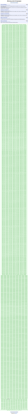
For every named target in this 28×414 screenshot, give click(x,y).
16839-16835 (14, 153)
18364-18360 (24, 126)
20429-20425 (24, 89)
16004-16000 (10, 168)
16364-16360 (3, 162)
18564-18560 (6, 123)
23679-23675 (3, 32)
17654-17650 (6, 139)
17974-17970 (3, 133)
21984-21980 (14, 62)
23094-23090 (21, 42)
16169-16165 (17, 165)
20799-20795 (10, 83)
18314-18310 (10, 127)
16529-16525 (10, 159)
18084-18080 (24, 131)
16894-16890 (24, 152)
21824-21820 (3, 65)
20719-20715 (17, 84)
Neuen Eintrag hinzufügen (14, 2)
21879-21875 (14, 64)
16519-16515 (17, 159)
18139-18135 (10, 130)
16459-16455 (10, 160)
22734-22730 (3, 49)
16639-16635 (6, 157)
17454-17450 (24, 142)
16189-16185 (3, 165)
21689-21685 (24, 67)
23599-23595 (10, 33)
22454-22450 (3, 54)
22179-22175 (24, 58)
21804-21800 (17, 65)
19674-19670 (14, 103)
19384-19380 (21, 108)
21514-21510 (24, 70)
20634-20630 (3, 86)
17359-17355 (17, 144)
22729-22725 (6, 49)
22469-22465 (17, 53)
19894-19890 (6, 99)
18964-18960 (21, 115)
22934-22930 (10, 45)
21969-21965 (24, 62)
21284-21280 (14, 74)
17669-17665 (21, 138)
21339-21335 (24, 73)
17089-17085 (10, 149)
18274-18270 (14, 128)
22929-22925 (14, 45)
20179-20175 (3, 94)
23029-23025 (17, 43)
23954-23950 (6, 27)
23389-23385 (10, 37)
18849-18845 (3, 118)
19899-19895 (3, 99)
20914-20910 (3, 81)
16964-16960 (24, 151)
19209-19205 (21, 111)
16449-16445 (17, 160)
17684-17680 (10, 138)
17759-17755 (6, 137)
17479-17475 (6, 142)
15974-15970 (6, 169)
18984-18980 (6, 115)
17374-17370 (6, 144)
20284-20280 (3, 92)
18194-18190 (21, 129)
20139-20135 (6, 95)
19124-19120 (6, 113)
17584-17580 (6, 140)
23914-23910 (10, 28)
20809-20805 (3, 83)
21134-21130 (21, 77)
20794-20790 (14, 83)
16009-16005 (6, 168)
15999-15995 (14, 168)
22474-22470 (14, 53)
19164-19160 (3, 112)
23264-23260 (24, 39)
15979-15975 (3, 169)
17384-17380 (24, 143)
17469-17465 (14, 142)
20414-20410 (10, 90)
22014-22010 (17, 61)
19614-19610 (6, 104)
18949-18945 (6, 116)
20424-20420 (3, 90)
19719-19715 (6, 102)
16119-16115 (3, 166)
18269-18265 (17, 128)
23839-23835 (14, 29)
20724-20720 (14, 84)
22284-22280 (24, 56)
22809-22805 (24, 47)
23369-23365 (24, 37)
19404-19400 (6, 108)
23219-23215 (6, 40)
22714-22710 (17, 49)
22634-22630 (24, 50)
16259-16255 (3, 164)
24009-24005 (17, 26)
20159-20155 (17, 94)
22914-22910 (24, 45)
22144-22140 (24, 59)
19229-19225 (6, 111)
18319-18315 (6, 127)
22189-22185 (17, 58)
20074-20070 (3, 96)
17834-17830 (3, 136)
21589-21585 (21, 69)
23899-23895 (21, 28)
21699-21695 (17, 67)
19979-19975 (21, 97)
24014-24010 (14, 26)
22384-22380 (3, 55)
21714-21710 (6, 67)
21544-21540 (3, 70)
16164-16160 (21, 165)
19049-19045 (10, 114)
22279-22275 (3, 57)
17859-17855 (10, 135)
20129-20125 (14, 95)
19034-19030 (21, 114)
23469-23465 (3, 36)
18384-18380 (10, 126)
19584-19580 (3, 105)
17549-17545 (6, 141)
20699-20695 (6, 85)
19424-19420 (17, 107)
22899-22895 (10, 46)
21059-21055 (24, 78)
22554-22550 (6, 52)
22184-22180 (21, 58)
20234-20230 (14, 93)
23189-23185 (3, 41)
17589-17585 (3, 140)
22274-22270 (6, 57)
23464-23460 (6, 36)
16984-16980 (10, 151)
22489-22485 (3, 53)
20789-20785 (17, 83)
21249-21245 (14, 75)
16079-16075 (6, 167)
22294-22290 (17, 56)
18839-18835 (10, 118)
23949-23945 (10, 27)
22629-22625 (3, 51)
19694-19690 (24, 102)
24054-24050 (10, 25)
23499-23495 (6, 35)
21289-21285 (10, 74)
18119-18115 (24, 130)
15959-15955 (17, 169)
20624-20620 (10, 86)
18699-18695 (10, 120)
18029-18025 (14, 132)
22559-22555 (3, 52)
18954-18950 (3, 116)
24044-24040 (17, 25)
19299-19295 (6, 110)
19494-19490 (17, 106)
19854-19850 (10, 100)
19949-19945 (17, 98)
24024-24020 (6, 26)
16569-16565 (6, 158)
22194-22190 (14, 58)
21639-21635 (10, 68)
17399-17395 (14, 143)
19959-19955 (10, 98)
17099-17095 (3, 149)
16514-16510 (21, 159)
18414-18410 (14, 125)
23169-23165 (17, 41)
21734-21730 (17, 66)
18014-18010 (24, 132)
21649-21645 (3, 68)
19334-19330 (6, 109)
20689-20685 (14, 85)
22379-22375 (6, 55)
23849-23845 (6, 29)
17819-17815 (14, 136)
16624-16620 (17, 157)
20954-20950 (24, 80)
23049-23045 (3, 43)
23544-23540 (24, 34)
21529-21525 (14, 70)
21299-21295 (3, 74)
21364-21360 (6, 73)
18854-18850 (24, 117)
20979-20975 (6, 80)
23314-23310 (14, 38)
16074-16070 (10, 167)
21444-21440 (24, 71)
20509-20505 (17, 88)
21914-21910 (14, 63)
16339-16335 (21, 162)
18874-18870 (10, 117)
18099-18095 (14, 131)
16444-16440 (21, 160)
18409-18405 (17, 125)
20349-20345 (6, 91)
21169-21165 (21, 76)
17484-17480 (3, 142)
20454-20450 (6, 89)
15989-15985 (21, 168)
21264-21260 (3, 75)
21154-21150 (6, 77)
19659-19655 (24, 103)
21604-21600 (10, 69)
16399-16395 (3, 161)
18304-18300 (17, 127)
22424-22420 (24, 54)
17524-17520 (24, 141)
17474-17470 (10, 142)
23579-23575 (24, 33)
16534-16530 (6, 159)
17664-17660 (24, 138)
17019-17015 (10, 150)
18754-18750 (21, 119)
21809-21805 (14, 65)
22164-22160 (10, 59)
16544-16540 (24, 158)
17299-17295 (10, 145)
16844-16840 (10, 153)
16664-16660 (14, 156)
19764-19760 (24, 101)
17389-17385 (21, 143)
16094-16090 (21, 166)
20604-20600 (24, 86)
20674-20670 (24, 85)
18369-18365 (21, 126)
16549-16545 (21, 158)
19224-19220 (10, 111)
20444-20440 (14, 89)
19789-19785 (6, 101)
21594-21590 (17, 69)
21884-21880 (10, 64)
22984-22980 (24, 44)
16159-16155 (24, 165)
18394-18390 (3, 126)
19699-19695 (21, 102)
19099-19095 (24, 113)
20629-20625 (6, 86)
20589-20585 (10, 87)
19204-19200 (24, 111)
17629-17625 (24, 139)
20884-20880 (24, 81)
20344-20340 (10, 91)
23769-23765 (14, 30)
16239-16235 (17, 164)
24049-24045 (14, 25)
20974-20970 (10, 80)
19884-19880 (14, 99)
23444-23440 (21, 36)
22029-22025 (6, 61)
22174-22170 (3, 59)
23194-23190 (24, 40)
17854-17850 (14, 135)
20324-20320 (24, 91)
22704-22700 (24, 49)
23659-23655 (17, 32)
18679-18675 (24, 120)
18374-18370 (17, 126)
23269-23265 (21, 39)
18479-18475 (17, 124)
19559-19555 (21, 105)
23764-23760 (17, 30)
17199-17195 (6, 147)
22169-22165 (6, 59)
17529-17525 (21, 141)
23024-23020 (21, 43)
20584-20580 (14, 87)
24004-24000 (21, 26)
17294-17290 (14, 145)
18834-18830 (14, 118)
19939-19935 (24, 98)
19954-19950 (14, 98)
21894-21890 (3, 64)
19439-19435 (6, 107)
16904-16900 (17, 152)
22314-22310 (3, 56)
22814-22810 (21, 47)
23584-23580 (21, 33)
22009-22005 (21, 61)
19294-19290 (10, 110)
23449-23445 (17, 36)
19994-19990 (10, 97)
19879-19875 (17, 99)
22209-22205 (3, 58)
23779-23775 (6, 30)
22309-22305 (6, 56)
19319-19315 (17, 109)
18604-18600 (3, 122)
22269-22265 (10, 57)
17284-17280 (21, 145)
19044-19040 (14, 114)
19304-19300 (3, 110)
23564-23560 (10, 34)
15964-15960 (14, 169)
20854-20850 (21, 82)
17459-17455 (21, 142)
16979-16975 (14, 151)
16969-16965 (21, 151)
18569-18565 (3, 123)
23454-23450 (14, 36)
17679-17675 (14, 138)
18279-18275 (10, 128)
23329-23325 (3, 38)
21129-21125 (24, 77)
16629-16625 (14, 157)
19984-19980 (17, 97)
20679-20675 (21, 85)
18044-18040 (3, 132)
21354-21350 (14, 73)
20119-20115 (21, 95)
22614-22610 (14, 51)
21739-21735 (14, 66)
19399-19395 (10, 108)
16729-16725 (17, 155)
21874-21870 (17, 64)
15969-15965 (10, 169)
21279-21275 (17, 74)
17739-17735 (21, 137)
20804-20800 (6, 83)
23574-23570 (3, 34)
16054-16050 (24, 167)
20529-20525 (3, 88)
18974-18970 (14, 115)
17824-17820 (10, 136)
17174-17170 (24, 147)
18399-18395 (24, 125)
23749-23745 (3, 31)
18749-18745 (24, 119)
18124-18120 (21, 130)
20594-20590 (6, 87)
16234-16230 (21, 164)
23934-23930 (21, 27)
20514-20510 (14, 88)
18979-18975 (10, 115)
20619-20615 (14, 86)
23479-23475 (21, 35)
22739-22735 (24, 48)
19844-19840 (17, 100)
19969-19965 (3, 98)
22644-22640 (17, 50)
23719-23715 (24, 31)
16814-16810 (6, 154)
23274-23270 (17, 39)
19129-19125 (3, 113)
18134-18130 (14, 130)
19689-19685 (3, 103)
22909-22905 (3, 46)
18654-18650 (17, 121)
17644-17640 (14, 139)
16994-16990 (3, 151)
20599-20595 (3, 87)
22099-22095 (6, 60)
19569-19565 (14, 105)
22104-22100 (3, 60)
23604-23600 (6, 33)
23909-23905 (14, 28)
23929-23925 (24, 27)
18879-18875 (6, 117)
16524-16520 (14, 159)
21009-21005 (10, 79)
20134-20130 (10, 95)
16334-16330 (24, 162)
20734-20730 (6, 84)
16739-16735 (10, 155)
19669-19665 (17, 103)
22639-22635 (21, 50)
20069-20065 (6, 96)
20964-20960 (17, 80)
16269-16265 (21, 163)
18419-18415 (10, 125)
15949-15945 (24, 169)
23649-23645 (24, 32)
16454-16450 (14, 160)
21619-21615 (24, 68)
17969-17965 (6, 133)
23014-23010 (3, 44)
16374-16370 (21, 161)
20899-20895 (14, 81)
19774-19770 (17, 101)
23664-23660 (14, 32)
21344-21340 (21, 73)
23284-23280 (10, 39)
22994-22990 (17, 44)
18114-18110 (3, 131)
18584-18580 (17, 122)
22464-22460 (21, 53)
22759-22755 (10, 48)
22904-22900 (6, 46)
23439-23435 (24, 36)
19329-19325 (10, 109)
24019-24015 (10, 26)
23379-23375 (17, 37)
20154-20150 (21, 94)
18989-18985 (3, 115)
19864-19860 (3, 100)
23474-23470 (24, 35)
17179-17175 (21, 147)
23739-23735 (10, 31)
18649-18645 (21, 121)
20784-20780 (21, 83)
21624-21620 (21, 68)
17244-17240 (24, 146)
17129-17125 (6, 148)
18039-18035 (6, 132)
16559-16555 (14, 158)
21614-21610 (3, 69)
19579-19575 (6, 105)
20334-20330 (17, 91)
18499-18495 (3, 124)
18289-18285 (3, 128)
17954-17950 (17, 133)
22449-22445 (6, 54)
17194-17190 (10, 147)
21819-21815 (6, 65)
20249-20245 (3, 93)
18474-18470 (21, 124)
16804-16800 (14, 154)
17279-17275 (24, 145)
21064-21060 (21, 78)
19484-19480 (24, 106)
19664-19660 (21, 103)
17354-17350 (21, 144)
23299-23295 (24, 38)
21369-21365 (3, 73)
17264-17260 (10, 146)
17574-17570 (14, 140)
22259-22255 (17, 57)
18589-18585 (14, 122)
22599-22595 (24, 51)
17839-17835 (24, 135)
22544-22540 (14, 52)
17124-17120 (10, 148)
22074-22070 (24, 60)
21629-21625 (17, 68)
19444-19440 (3, 107)
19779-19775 (14, 101)
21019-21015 (3, 79)
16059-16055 (21, 167)
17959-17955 (14, 133)
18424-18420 (6, 125)
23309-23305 (17, 38)
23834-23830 (17, 29)
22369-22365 (14, 55)
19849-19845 (14, 100)
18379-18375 (14, 126)
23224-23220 (3, 40)
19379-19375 (24, 108)
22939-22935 (6, 45)
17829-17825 (6, 136)
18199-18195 (17, 129)
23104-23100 (14, 42)
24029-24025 (3, 26)
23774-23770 (10, 30)
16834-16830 (17, 153)
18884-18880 (3, 117)
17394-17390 (17, 143)
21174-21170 (17, 76)
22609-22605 (17, 51)
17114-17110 (17, 148)
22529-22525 (24, 52)
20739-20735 (3, 84)
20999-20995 (17, 79)
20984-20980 (3, 80)
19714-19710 (10, 102)
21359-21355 (10, 73)
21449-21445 (21, 71)
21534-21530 (10, 70)
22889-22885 (17, 46)
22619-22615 (10, 51)
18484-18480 (14, 124)
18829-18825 (17, 118)
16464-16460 (6, 160)
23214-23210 (10, 40)
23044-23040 (6, 43)
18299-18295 (21, 127)
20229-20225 (17, 93)
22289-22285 (21, 56)
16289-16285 (6, 163)
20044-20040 (24, 96)
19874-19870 (21, 99)
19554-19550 (24, 105)
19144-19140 (17, 112)
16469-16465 (3, 160)
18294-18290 (24, 127)
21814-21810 (10, 65)
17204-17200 (3, 147)
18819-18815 (24, 118)
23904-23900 (17, 28)
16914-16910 (10, 152)
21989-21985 (10, 62)
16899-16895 (21, 152)
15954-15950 (21, 169)
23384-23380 (14, 37)
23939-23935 (17, 27)
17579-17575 (10, 140)
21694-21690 (21, 67)
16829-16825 (21, 153)
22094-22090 (10, 60)
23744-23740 (6, 31)
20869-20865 (10, 82)
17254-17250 (17, 146)
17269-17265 (6, 146)
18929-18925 (21, 116)
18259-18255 (24, 128)
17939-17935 (3, 134)
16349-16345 (14, 162)
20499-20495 (24, 88)
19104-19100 (21, 113)
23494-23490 (10, 35)
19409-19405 (3, 108)
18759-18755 (17, 119)
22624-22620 (6, 51)
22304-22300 (10, 56)
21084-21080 (6, 78)
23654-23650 (21, 32)
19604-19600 (14, 104)
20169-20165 (10, 94)
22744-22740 (21, 48)
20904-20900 (10, 81)
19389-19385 (17, 108)
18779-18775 (3, 119)
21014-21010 (6, 79)
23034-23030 (14, 43)
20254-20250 (24, 92)
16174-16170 (14, 165)
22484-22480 (6, 53)
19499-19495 (14, 106)
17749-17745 (14, 137)
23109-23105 (10, 42)
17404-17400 (10, 143)
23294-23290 (3, 39)
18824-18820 (21, 118)
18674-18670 (3, 121)
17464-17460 (17, 142)
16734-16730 (14, 155)
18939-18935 (14, 116)
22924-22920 (17, 45)
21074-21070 (14, 78)
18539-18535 (24, 123)
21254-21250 (10, 75)
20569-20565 (24, 87)
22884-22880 (21, 46)
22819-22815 (17, 47)
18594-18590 (10, 122)
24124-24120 (9, 24)
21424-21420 (14, 72)
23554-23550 (17, 34)
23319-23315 (10, 38)
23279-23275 (14, 39)
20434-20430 (21, 89)
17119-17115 (14, 148)
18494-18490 (6, 124)
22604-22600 (21, 51)
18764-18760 (14, 119)
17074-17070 (21, 149)
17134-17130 (3, 148)
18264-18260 (21, 128)
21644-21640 (6, 68)
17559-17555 (24, 140)
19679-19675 (10, 103)
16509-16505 (24, 159)
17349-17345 (24, 144)
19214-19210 (17, 111)
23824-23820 (24, 29)
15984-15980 (24, 168)
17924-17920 (14, 134)
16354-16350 (10, 162)
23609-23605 (3, 33)
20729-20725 (10, 84)
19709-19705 (14, 102)
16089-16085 (24, 166)
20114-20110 (24, 95)
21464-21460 (10, 71)
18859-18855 (21, 117)
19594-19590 (21, 104)
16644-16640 (3, 157)
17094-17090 (6, 149)
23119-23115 (3, 42)
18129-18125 (17, 130)
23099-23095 (17, 42)
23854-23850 (3, 29)
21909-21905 (17, 63)
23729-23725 (17, 31)
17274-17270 (3, 146)
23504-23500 (3, 35)
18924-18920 (24, 116)
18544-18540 (21, 123)
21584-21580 (24, 69)
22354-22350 (24, 55)
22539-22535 (17, 52)
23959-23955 (3, 27)
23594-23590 (14, 33)
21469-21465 (6, 71)
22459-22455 (24, 53)
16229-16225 (24, 164)
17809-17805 (21, 136)
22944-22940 (3, 45)
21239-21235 (21, 75)
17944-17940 (24, 133)
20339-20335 (14, 91)
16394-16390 (6, 161)
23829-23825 (21, 29)
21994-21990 (6, 62)
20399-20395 (21, 90)
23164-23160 (21, 41)
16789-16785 (24, 154)
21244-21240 (17, 75)
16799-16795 (17, 154)
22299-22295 (14, 56)
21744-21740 (10, 66)
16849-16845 (6, 153)
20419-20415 (6, 90)
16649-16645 (24, 156)
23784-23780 (3, 30)
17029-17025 (3, 150)
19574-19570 (10, 105)
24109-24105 (20, 24)
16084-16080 (3, 167)
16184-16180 (6, 165)
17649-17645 (10, 139)
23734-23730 (14, 31)
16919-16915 (6, 152)
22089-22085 (14, 60)
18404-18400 (21, 125)
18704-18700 (6, 120)
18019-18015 (21, 132)
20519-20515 (10, 88)
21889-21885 (6, 64)
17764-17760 (3, 137)
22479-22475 (10, 53)
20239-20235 (10, 93)
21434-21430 (6, 72)
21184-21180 (10, 76)
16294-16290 (3, 163)
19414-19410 (24, 107)
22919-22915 (21, 45)
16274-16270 (17, 163)
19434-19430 (10, 107)
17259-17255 (14, 146)
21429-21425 (10, 72)
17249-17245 (21, 146)
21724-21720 (24, 66)
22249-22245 (24, 57)
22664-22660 (3, 50)
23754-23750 (24, 30)
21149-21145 (10, 77)
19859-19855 (6, 100)
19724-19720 (3, 102)
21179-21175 (14, 76)
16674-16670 (6, 156)
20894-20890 (17, 81)
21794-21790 (24, 65)
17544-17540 (10, 141)
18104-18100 (10, 131)
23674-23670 (6, 32)
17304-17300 (6, 145)
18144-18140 (6, 130)
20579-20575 (17, 87)
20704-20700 (3, 85)
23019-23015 (24, 43)
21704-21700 (14, 67)
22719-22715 (14, 49)
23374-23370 (21, 37)
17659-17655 (3, 139)
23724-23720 (21, 31)
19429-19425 (14, 107)
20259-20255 (21, 92)
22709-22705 (21, 49)
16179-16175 (10, 165)
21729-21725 (21, 66)
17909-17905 (24, 134)
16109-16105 (10, 166)
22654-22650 (10, 50)
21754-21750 (3, 66)
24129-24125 (6, 24)
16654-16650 (21, 156)
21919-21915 (10, 63)
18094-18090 (17, 131)
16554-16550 (17, 158)
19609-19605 (10, 104)
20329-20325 (21, 91)
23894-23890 (24, 28)
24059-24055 (6, 25)
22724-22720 (10, 49)
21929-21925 (3, 63)
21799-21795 (21, 65)
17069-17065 (24, 149)
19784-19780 (10, 101)
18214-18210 (6, 129)
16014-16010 (3, 168)
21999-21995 (3, 62)
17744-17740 (17, 137)
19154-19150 (10, 112)
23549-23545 (21, 34)
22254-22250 (21, 57)
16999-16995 (24, 150)
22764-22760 (6, 48)
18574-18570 (24, 122)
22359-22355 (21, 55)
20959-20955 (21, 80)
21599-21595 (14, 69)
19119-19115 (10, 113)
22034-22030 (3, 61)
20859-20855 (17, 82)
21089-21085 (3, 78)
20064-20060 (10, 96)
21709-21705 (10, 67)
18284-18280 (6, 128)
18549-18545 (17, 123)
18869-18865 (14, 117)
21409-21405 (24, 72)
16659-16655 (17, 156)
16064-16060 (17, 167)
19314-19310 (21, 109)
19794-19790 (3, 101)
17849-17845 (17, 135)
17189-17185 (14, 147)
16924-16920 (3, 152)
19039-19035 (17, 114)
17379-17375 (3, 144)
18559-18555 (10, 123)
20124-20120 (17, 95)
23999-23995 (24, 26)
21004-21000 (14, 79)
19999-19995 (6, 97)
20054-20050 (17, 96)
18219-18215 (3, 129)
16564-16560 (10, 158)
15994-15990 (17, 168)
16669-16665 (10, 156)
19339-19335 (3, 109)
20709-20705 (24, 84)
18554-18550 (14, 123)
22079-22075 (21, 60)
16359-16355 (6, 162)
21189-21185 (6, 76)
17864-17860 (6, 135)
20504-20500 (21, 88)
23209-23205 (14, 40)
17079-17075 (17, 149)
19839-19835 (21, 100)
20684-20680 (17, 85)
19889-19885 (10, 99)
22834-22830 (6, 47)
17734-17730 (24, 137)
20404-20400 (17, 90)
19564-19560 (17, 105)
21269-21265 (24, 74)
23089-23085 (24, 42)
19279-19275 (21, 110)
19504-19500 (10, 106)
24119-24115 (13, 24)
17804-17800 (24, 136)
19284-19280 (17, 110)
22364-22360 (17, 55)
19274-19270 (24, 110)
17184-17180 (17, 147)
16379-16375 (17, 161)
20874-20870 (6, 82)
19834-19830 (24, 100)
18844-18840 (6, 118)
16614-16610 (24, 157)
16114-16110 (6, 166)
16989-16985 (6, 151)
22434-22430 (17, 54)
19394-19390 (14, 108)
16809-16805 (10, 154)
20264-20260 (17, 92)
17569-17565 (17, 140)
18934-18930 (17, 116)
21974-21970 (21, 62)
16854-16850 (3, 153)
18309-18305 (14, 127)
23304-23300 (21, 38)
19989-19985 (14, 97)
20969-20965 (14, 80)
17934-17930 (6, 134)
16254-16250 (6, 164)
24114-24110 (17, 24)
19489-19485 (21, 106)
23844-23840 (10, 29)
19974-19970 (24, 97)
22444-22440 (10, 54)
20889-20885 (21, 81)
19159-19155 (6, 112)
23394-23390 (6, 37)
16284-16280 (10, 163)
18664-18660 (10, 121)
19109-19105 (17, 113)
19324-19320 (14, 109)
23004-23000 (10, 44)
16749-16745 (3, 155)
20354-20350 (3, 91)
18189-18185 (24, 129)
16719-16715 (24, 155)
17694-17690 (3, 138)
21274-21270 (21, 74)
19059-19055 (3, 114)
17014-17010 (14, 150)
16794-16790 (21, 154)
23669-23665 (10, 32)
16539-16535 (3, 159)
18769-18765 (10, 119)
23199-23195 (21, 40)
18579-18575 (21, 122)
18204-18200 (14, 129)
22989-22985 (21, 44)
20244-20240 (6, 93)
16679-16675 (3, 156)
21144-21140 (14, 77)
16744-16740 (6, 155)
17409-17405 (6, 143)
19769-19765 (21, 101)
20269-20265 (14, 92)
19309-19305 (24, 109)
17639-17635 (17, 139)
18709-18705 (3, 120)
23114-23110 (6, 42)
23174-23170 (14, 41)
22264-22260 (14, 57)
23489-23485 (14, 35)
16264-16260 (24, 163)
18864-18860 (17, 117)
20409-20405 (14, 90)
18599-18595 (6, 122)
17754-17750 (10, 137)
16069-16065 (14, 167)
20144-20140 (3, 95)
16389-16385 (10, 161)
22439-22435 (14, 54)
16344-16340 (17, 162)
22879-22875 (24, 46)
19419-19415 (21, 107)
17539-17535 (14, 141)
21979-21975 (17, 62)
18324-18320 (3, 127)
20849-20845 (24, 82)
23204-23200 (17, 40)
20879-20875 (3, 82)
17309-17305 (3, 145)
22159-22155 (14, 59)
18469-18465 (24, 124)
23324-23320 (6, 38)
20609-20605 (21, 86)
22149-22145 (21, 59)
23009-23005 (6, 44)
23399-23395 (3, 37)
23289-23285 (6, 39)
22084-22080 (17, 60)
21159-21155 (3, 77)
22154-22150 (17, 59)
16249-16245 (10, 164)
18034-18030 (10, 132)
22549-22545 (10, 52)
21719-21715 (3, 67)
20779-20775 (24, 83)
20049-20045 (21, 96)
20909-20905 (6, 81)
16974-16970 (17, 151)
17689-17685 (6, 138)
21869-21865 (21, 64)
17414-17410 (3, 143)
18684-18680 (21, 120)
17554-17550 (3, 141)
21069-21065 (17, 78)
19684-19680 (6, 103)
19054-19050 (6, 114)
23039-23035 (10, 43)
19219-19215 (14, 111)
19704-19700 (17, 102)
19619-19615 (3, 104)
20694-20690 (10, 85)
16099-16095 (17, 166)
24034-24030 (24, 25)
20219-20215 (24, 93)
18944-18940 (10, 116)
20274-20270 (10, 92)
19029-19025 (24, 114)
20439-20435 (17, 89)
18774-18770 (6, 119)
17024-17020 (6, 150)
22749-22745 (17, 48)
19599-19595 (17, 104)
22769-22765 (3, 48)
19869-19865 (24, 99)
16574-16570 (3, 158)
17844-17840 (21, 135)
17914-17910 (21, 134)
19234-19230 (3, 111)
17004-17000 (21, 150)
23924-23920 (3, 28)
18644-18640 (24, 121)
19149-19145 (14, 112)
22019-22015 (14, 61)
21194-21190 (3, 76)
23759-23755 (21, 30)
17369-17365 (10, 144)
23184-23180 (6, 41)
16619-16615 (21, 157)
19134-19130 (24, 112)
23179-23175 (10, 41)
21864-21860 (24, 64)
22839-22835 (3, 47)
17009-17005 (17, 150)
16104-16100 (14, 166)
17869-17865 (3, 135)
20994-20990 (21, 79)
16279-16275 (14, 163)
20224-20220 (21, 93)
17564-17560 (21, 140)
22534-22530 (21, 52)
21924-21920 (6, 63)
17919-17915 (17, 134)
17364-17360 (14, 144)
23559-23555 (14, 34)
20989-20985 (24, 79)
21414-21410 (21, 72)
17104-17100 (24, 148)
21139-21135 (17, 77)
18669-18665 (6, 121)
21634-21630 (14, 68)
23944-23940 (14, 27)
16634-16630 (10, 157)
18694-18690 (14, 120)
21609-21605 (6, 69)
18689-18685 (17, 120)
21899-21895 (24, 63)
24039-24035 (21, 25)
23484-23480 (17, 35)
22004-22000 (24, 61)
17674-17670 (17, 138)
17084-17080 (14, 149)
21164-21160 (24, 76)
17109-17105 (21, 148)
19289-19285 (14, 110)
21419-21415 (17, 72)
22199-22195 (10, 58)
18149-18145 (3, 130)
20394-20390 (24, 90)
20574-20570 (21, 87)
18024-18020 (17, 132)
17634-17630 (21, 139)
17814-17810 (17, 136)
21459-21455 (14, 71)
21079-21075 (10, 78)
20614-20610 (17, 86)
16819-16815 (3, 154)
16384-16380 (14, 161)
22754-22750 (14, 48)
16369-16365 (24, 161)
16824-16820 (24, 153)
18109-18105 (6, 131)
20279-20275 (6, 92)
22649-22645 (14, 50)
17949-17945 (21, 133)
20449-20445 (10, 89)
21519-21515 (21, 70)
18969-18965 (17, 115)
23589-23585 (17, 33)
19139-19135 (21, 112)
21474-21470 (3, 71)
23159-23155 (24, 41)
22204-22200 (6, 58)
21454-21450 (17, 71)
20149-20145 (24, 94)
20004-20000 (3, 97)
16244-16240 (14, 164)
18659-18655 (14, 121)
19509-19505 (6, 106)
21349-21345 (17, 73)
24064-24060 (3, 25)
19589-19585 (24, 104)
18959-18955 (24, 115)
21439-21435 (3, 72)
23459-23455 (10, 36)
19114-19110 (14, 113)
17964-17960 (10, 133)
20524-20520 (6, 88)
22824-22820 (14, 47)
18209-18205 (10, 129)
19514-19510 (3, 106)
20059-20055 (14, 96)
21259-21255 (6, 75)
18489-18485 (10, 124)
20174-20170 (6, 94)
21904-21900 (21, 63)
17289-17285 (17, 145)
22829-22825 (10, 47)
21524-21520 (17, 70)
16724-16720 (21, 155)
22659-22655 (6, 50)
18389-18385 (6, 126)
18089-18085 (21, 131)
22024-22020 (10, 61)
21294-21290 (6, 74)
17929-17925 (10, 134)
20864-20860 (14, 82)
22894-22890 (14, 46)
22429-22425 (21, 54)
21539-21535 (6, 70)
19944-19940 (21, 98)
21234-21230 (24, 75)
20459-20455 (3, 89)
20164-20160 (14, 94)
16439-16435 (24, 160)
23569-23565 (6, 34)
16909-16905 (14, 152)
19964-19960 (6, 98)
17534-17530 (17, 141)
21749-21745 (6, 66)
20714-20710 (21, 84)
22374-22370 (10, 55)
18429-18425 (3, 125)
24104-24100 (24, 24)
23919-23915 (6, 28)
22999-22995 (14, 44)
